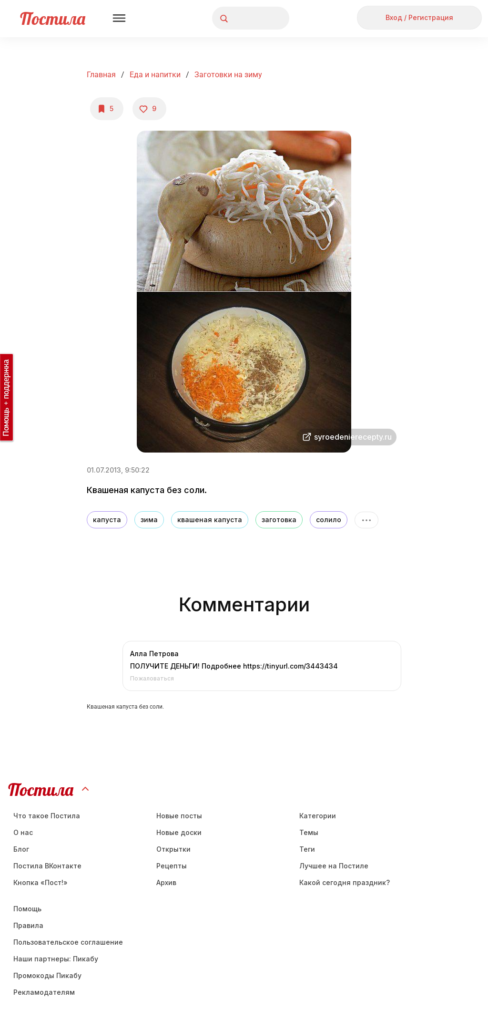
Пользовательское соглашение (68, 942)
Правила (28, 925)
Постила (52, 18)
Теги (307, 849)
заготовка (279, 519)
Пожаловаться (152, 678)
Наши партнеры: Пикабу (55, 959)
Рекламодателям (44, 992)
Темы (308, 832)
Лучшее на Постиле (333, 866)
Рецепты (171, 866)
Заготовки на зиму (228, 74)
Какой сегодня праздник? (344, 882)
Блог (21, 849)
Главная (101, 74)
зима (149, 519)
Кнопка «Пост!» (40, 882)
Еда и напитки (155, 74)
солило (328, 519)
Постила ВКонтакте (47, 866)
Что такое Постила (46, 816)
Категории (317, 816)
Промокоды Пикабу (47, 975)
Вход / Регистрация (419, 17)
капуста (107, 519)
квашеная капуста (209, 519)
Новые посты (179, 816)
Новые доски (179, 832)
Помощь (27, 909)
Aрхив (166, 882)
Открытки (173, 849)
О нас (23, 832)
